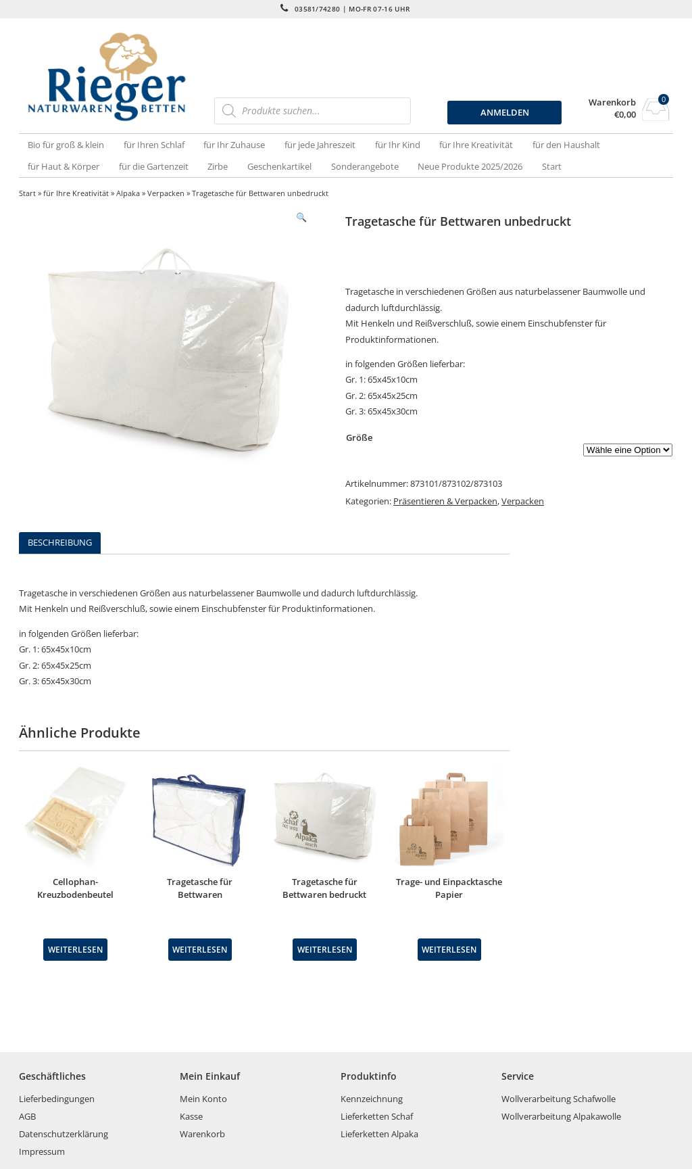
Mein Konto (203, 1099)
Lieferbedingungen (57, 1099)
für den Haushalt (566, 145)
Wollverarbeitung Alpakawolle (561, 1116)
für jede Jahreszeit (320, 145)
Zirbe (217, 166)
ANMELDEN (504, 112)
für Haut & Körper (63, 166)
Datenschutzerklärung (63, 1134)
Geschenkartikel (279, 166)
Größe (359, 437)
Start (552, 166)
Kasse (191, 1116)
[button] (301, 217)
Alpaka (128, 193)
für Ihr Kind (397, 145)
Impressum (42, 1151)
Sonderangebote (365, 166)
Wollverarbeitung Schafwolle (558, 1099)
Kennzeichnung (372, 1099)
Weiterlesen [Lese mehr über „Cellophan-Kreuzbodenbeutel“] (75, 949)
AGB (27, 1116)
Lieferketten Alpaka (379, 1134)
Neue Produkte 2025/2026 (470, 166)
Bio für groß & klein (66, 145)
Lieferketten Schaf (377, 1116)
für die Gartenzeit (154, 166)
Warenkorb (612, 102)
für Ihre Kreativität (476, 145)
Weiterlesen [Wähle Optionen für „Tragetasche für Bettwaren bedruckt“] (324, 949)
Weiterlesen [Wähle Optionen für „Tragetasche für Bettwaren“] (199, 949)
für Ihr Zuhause (234, 145)
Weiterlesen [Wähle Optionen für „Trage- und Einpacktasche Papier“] (449, 949)
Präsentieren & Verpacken (445, 501)
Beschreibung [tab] (60, 542)
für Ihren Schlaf (154, 145)
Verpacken (165, 193)
